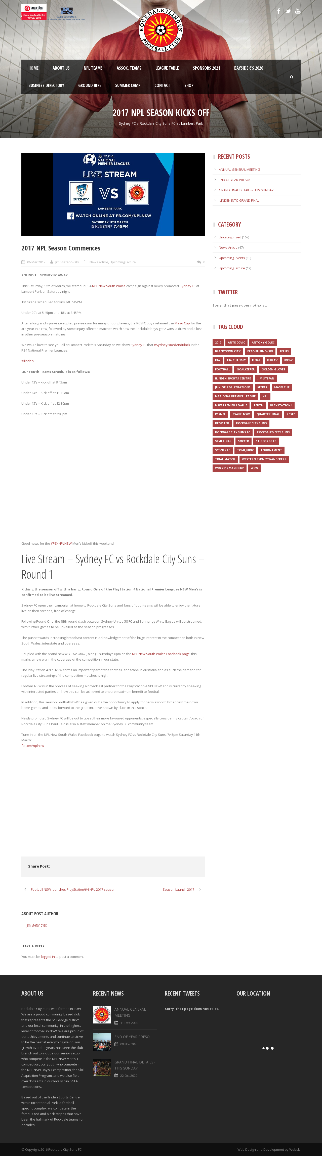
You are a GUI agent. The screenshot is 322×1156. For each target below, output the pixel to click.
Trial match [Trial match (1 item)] (225, 459)
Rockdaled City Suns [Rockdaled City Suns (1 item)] (273, 432)
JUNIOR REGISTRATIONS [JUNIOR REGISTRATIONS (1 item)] (233, 387)
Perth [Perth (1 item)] (258, 405)
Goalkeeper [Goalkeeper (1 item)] (246, 369)
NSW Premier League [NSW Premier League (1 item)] (231, 405)
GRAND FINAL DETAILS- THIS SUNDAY (246, 190)
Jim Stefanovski (67, 262)
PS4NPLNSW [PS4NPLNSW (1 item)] (241, 414)
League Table (167, 68)
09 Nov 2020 (129, 1044)
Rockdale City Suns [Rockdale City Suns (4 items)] (251, 423)
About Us (61, 68)
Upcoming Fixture (123, 262)
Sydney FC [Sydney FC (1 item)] (222, 450)
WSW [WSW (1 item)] (254, 468)
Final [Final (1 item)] (256, 360)
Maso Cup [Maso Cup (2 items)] (282, 387)
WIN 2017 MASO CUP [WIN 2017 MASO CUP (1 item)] (229, 468)
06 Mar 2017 (36, 262)
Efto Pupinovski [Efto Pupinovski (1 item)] (260, 351)
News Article (99, 262)
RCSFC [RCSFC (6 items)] (291, 414)
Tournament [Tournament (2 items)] (271, 450)
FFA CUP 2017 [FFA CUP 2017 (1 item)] (236, 360)
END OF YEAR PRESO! (234, 180)
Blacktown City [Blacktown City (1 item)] (227, 351)
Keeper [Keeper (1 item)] (262, 387)
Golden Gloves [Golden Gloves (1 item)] (273, 369)
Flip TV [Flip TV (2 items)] (272, 360)
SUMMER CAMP (127, 85)
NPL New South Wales (109, 286)
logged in (48, 956)
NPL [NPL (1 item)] (265, 396)
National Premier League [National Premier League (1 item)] (235, 396)
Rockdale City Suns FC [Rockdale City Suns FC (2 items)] (232, 432)
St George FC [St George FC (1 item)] (266, 441)
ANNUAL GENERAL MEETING (239, 169)
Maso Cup (182, 323)
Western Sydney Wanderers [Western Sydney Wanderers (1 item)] (264, 459)
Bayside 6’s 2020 (248, 68)
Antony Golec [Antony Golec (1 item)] (263, 342)
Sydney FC (187, 286)
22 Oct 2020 (128, 1075)
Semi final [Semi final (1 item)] (223, 441)
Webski (295, 1149)
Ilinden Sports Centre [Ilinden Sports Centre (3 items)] (233, 378)
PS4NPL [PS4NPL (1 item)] (220, 414)
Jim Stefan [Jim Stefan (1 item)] (266, 378)
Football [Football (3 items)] (222, 369)
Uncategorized (230, 237)
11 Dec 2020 (129, 1022)
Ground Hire (89, 85)
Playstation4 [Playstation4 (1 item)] (281, 405)
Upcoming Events (232, 257)
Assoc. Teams (129, 68)
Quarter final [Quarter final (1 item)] (268, 414)
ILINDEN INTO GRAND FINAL (239, 200)
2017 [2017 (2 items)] (218, 342)
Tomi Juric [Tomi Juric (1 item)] (245, 450)
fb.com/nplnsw (32, 745)
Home (33, 68)
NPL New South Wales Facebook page (161, 654)
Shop (188, 85)
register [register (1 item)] (222, 423)
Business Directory (46, 85)
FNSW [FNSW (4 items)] (288, 360)
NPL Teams (93, 68)
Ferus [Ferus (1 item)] (284, 351)
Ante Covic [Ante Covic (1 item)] (236, 342)
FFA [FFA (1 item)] (217, 360)
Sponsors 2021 (206, 68)
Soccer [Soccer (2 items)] (243, 441)
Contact (162, 85)
